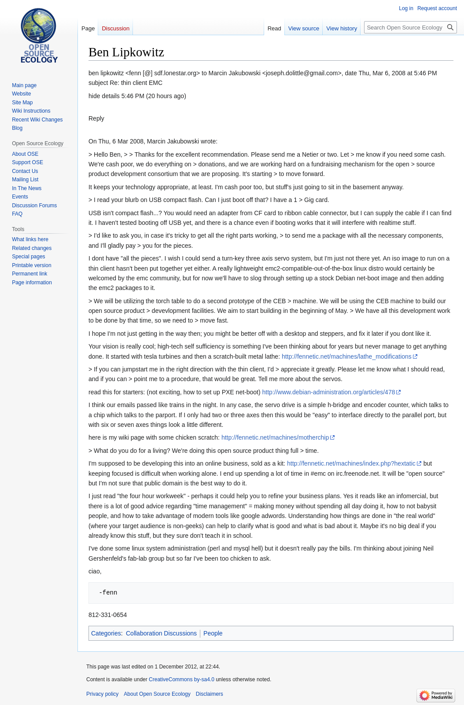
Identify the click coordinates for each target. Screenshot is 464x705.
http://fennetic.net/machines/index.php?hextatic (351, 463)
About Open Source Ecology (157, 694)
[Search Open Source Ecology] (410, 27)
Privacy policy (102, 694)
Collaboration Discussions (161, 633)
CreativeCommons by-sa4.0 (181, 679)
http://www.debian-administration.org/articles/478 (328, 392)
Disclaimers (209, 694)
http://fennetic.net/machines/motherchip (275, 437)
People (213, 633)
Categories (106, 633)
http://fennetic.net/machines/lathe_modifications (347, 356)
